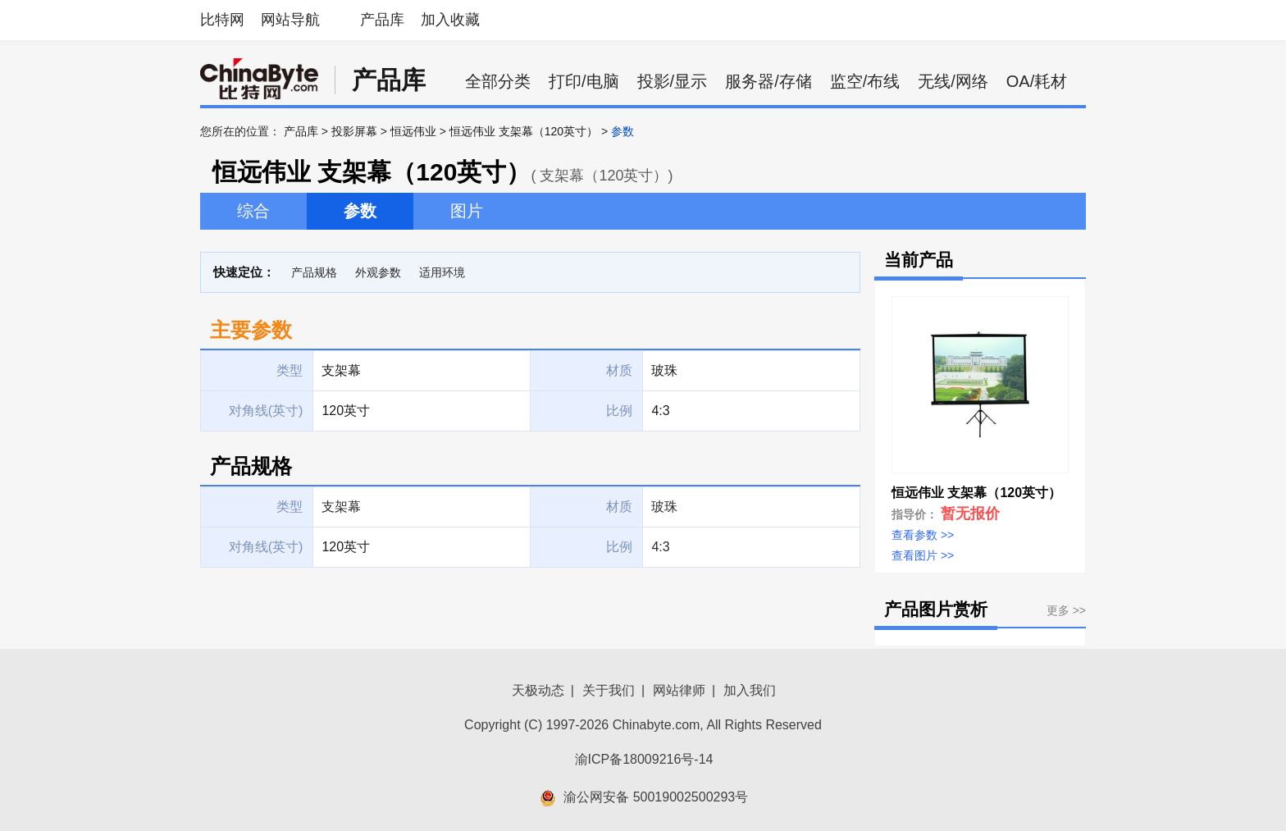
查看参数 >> (923, 534)
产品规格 (314, 272)
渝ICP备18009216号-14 (644, 759)
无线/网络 (953, 81)
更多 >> (1066, 610)
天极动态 (538, 690)
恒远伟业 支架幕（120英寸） (523, 131)
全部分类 (498, 81)
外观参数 (378, 272)
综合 (253, 211)
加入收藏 (450, 19)
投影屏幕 (354, 131)
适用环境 (442, 272)
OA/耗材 (1036, 81)
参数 (360, 211)
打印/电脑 (584, 81)
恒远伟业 (413, 131)
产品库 (382, 19)
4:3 (660, 547)
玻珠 (664, 507)
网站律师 (679, 690)
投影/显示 (672, 81)
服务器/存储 (768, 81)
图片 (466, 211)
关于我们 (608, 690)
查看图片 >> (923, 555)
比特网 (222, 19)
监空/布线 (865, 81)
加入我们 (749, 690)
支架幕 (341, 507)
